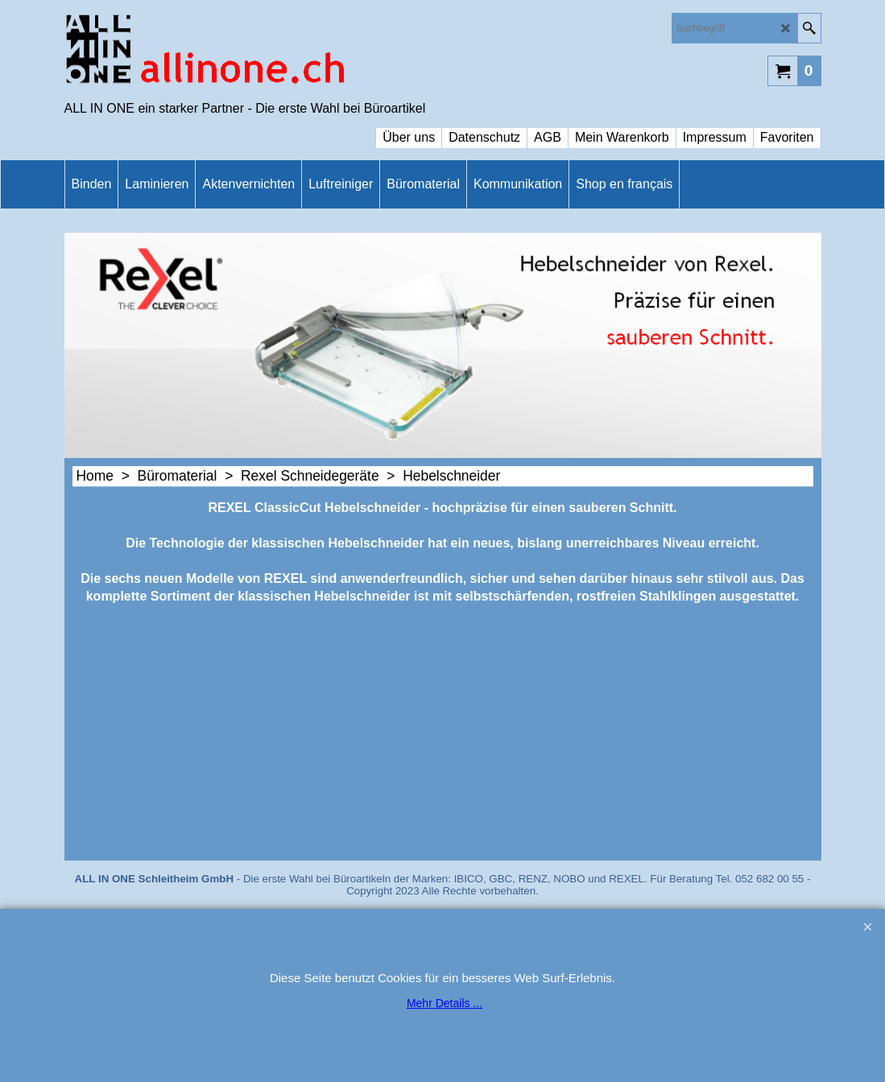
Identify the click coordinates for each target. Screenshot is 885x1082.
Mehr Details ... (444, 1003)
